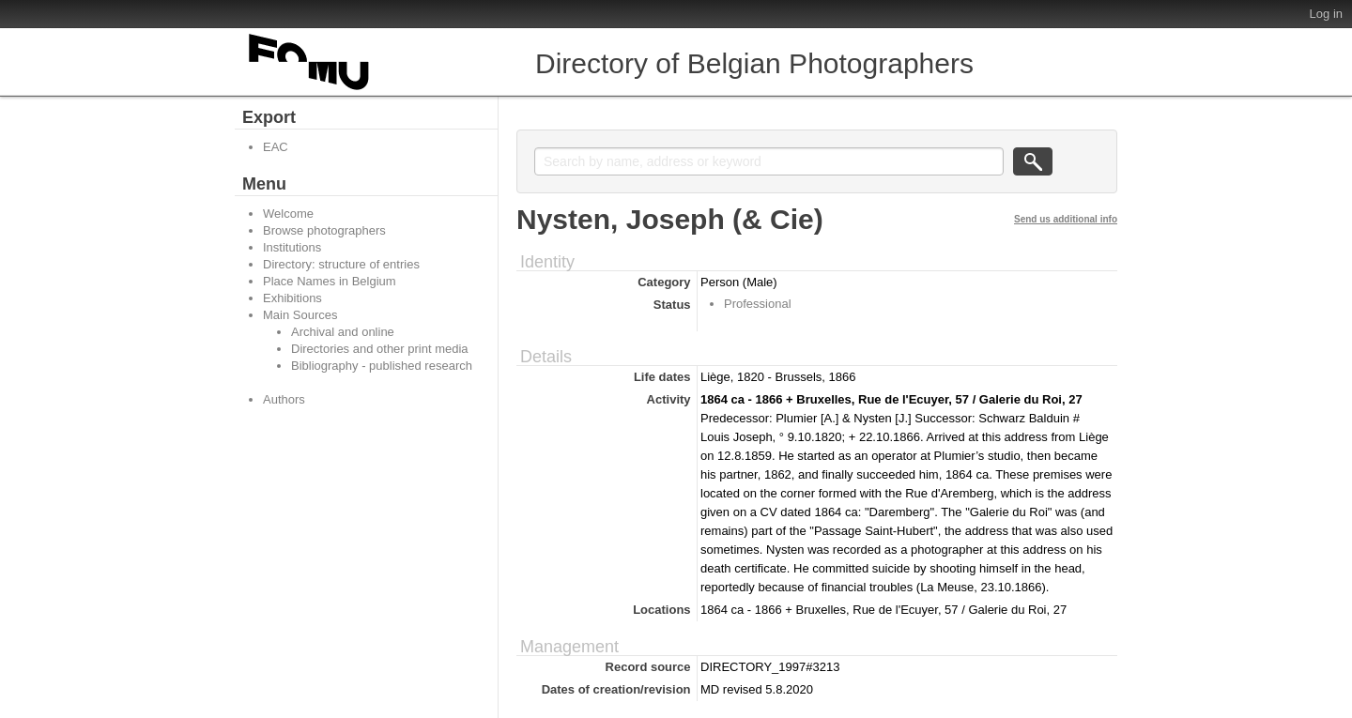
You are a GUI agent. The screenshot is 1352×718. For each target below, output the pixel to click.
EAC (275, 147)
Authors (284, 399)
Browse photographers (324, 230)
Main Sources (300, 315)
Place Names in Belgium (329, 281)
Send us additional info (1065, 219)
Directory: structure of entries (341, 264)
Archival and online (342, 332)
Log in (1326, 14)
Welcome (288, 213)
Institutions (292, 247)
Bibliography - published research (381, 366)
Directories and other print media (380, 349)
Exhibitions (292, 298)
